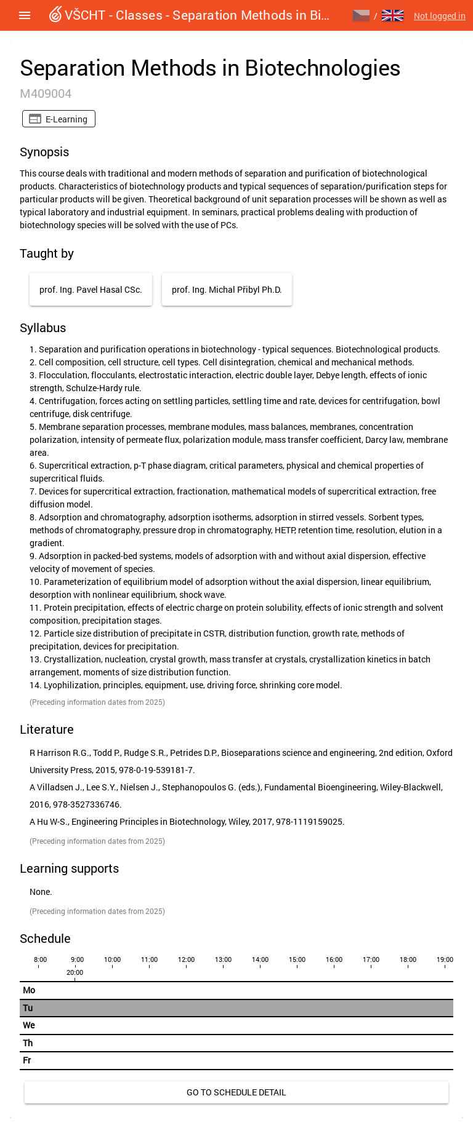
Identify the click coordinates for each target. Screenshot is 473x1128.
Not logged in (440, 16)
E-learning (66, 119)
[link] (236, 1092)
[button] (24, 15)
